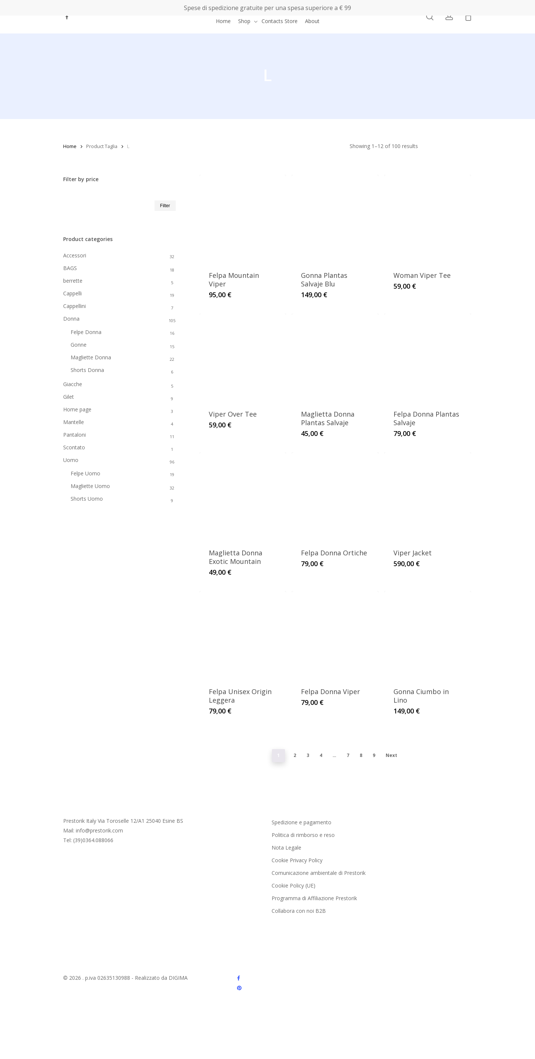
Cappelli (72, 293)
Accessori (74, 255)
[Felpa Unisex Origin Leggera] (243, 634)
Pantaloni (74, 434)
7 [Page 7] (348, 755)
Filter (165, 205)
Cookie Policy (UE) (293, 885)
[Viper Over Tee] (243, 357)
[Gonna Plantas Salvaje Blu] (335, 218)
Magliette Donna (91, 357)
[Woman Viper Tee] (427, 218)
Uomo (70, 459)
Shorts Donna (87, 369)
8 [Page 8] (361, 755)
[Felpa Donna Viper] (335, 634)
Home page (77, 409)
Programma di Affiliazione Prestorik (314, 898)
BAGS (70, 268)
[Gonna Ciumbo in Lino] (427, 634)
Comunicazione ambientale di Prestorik (319, 872)
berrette (72, 280)
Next (391, 755)
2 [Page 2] (295, 755)
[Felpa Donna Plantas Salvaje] (427, 357)
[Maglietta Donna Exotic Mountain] (243, 495)
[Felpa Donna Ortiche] (335, 495)
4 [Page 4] (321, 755)
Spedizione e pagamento (301, 822)
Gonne (79, 344)
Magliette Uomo (90, 486)
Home (70, 146)
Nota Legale (286, 847)
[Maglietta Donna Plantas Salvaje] (335, 357)
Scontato (74, 447)
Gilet (68, 396)
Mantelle (73, 422)
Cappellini (74, 305)
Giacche (72, 384)
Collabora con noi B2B (299, 910)
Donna (71, 318)
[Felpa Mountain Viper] (243, 218)
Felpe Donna (86, 332)
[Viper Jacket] (427, 495)
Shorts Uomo (87, 498)
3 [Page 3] (308, 755)
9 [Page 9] (374, 755)
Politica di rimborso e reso (303, 834)
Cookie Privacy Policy (297, 860)
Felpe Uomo (85, 473)
